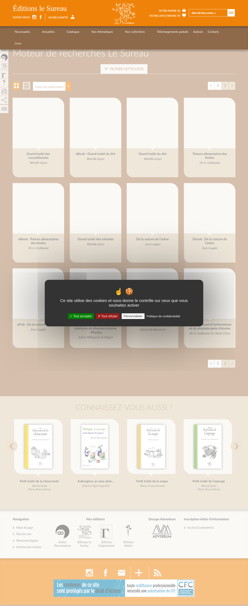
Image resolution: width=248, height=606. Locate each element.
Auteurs (161, 31)
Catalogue (58, 31)
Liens (190, 31)
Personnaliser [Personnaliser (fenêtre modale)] (133, 316)
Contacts (176, 31)
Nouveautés (22, 31)
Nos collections (105, 31)
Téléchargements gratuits (136, 31)
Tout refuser (108, 316)
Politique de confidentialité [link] (163, 316)
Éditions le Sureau (40, 8)
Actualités (41, 31)
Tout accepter (81, 316)
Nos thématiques (80, 31)
